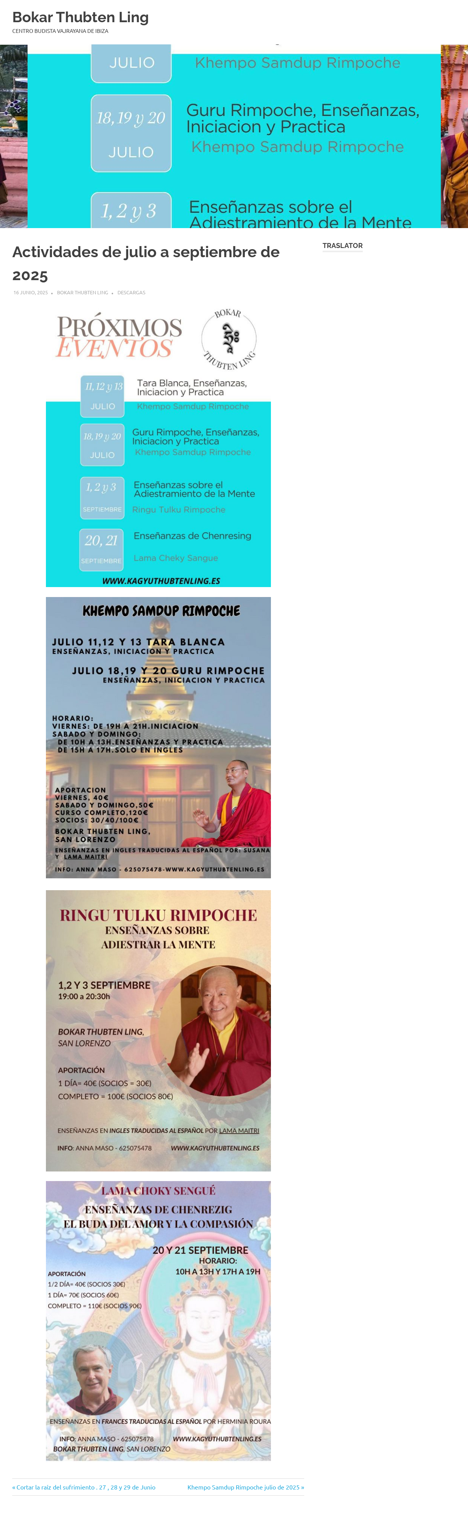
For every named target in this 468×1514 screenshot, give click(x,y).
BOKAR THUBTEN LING (82, 292)
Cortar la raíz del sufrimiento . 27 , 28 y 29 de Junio (85, 1487)
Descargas (131, 292)
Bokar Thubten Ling (80, 17)
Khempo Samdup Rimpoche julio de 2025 (244, 1487)
